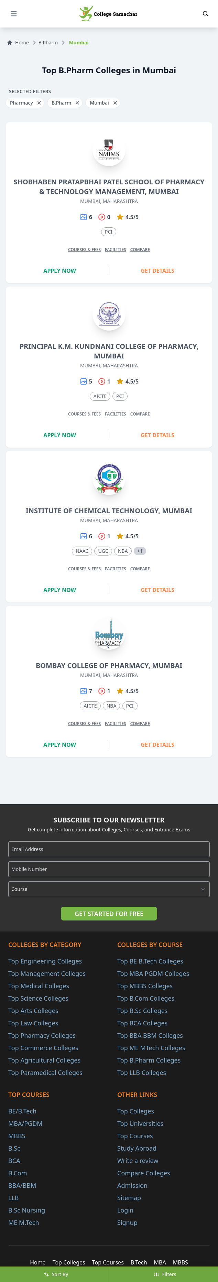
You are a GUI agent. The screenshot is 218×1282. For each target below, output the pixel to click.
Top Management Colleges (47, 973)
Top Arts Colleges (33, 1010)
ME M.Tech (23, 1222)
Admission (132, 1185)
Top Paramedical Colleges (45, 1072)
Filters (165, 1274)
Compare (140, 249)
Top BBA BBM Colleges (150, 1035)
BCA (14, 1160)
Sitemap (129, 1198)
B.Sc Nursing (26, 1210)
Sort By (56, 1274)
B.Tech (139, 1262)
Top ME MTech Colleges (151, 1048)
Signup (127, 1222)
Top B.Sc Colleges (142, 1010)
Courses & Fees (84, 249)
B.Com (17, 1173)
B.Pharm (48, 42)
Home (18, 42)
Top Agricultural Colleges (44, 1060)
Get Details (157, 270)
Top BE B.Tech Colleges (150, 961)
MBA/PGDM (25, 1123)
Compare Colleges (143, 1173)
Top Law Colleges (33, 1023)
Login (125, 1210)
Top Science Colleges (38, 998)
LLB (13, 1198)
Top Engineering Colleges (45, 961)
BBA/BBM (22, 1185)
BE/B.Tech (22, 1111)
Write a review (137, 1160)
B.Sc (14, 1148)
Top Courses (135, 1136)
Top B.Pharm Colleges (149, 1060)
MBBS (16, 1136)
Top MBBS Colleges (145, 986)
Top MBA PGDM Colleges (153, 973)
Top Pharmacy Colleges (42, 1035)
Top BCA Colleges (142, 1023)
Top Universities (140, 1123)
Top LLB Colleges (141, 1072)
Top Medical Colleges (38, 986)
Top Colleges (135, 1111)
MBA (160, 1262)
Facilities (115, 249)
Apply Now (59, 270)
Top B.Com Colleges (145, 998)
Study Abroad (136, 1148)
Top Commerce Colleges (43, 1048)
